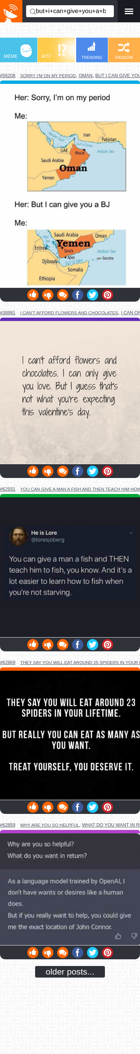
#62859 (7, 825)
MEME (18, 51)
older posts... (70, 971)
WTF (54, 51)
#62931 (7, 489)
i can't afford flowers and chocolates (69, 312)
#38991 (7, 312)
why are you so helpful (49, 824)
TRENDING (91, 50)
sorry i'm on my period (48, 75)
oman (86, 75)
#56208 (7, 75)
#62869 (7, 662)
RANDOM (124, 51)
